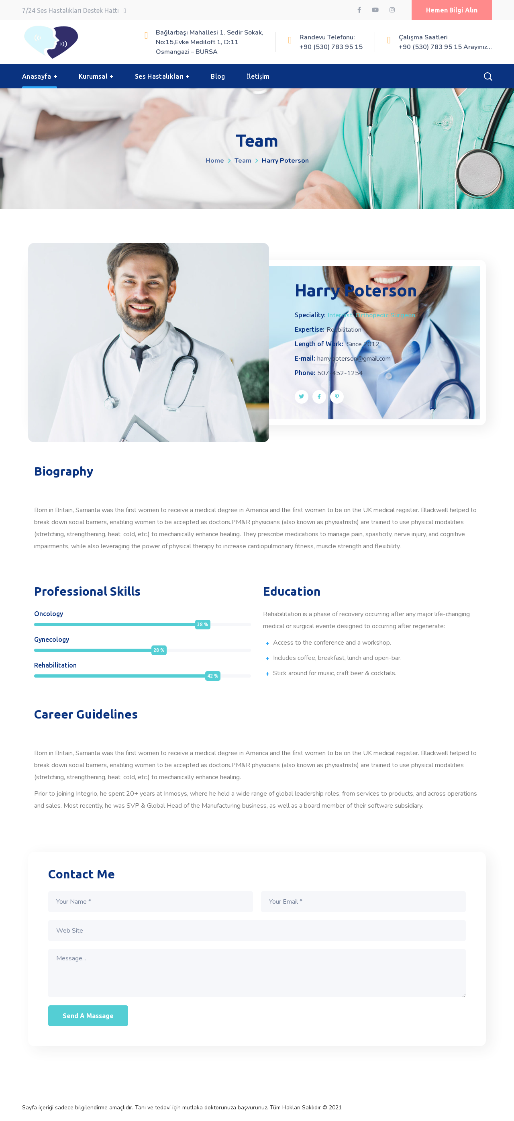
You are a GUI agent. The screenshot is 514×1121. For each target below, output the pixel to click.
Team (243, 160)
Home (215, 160)
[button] (452, 10)
